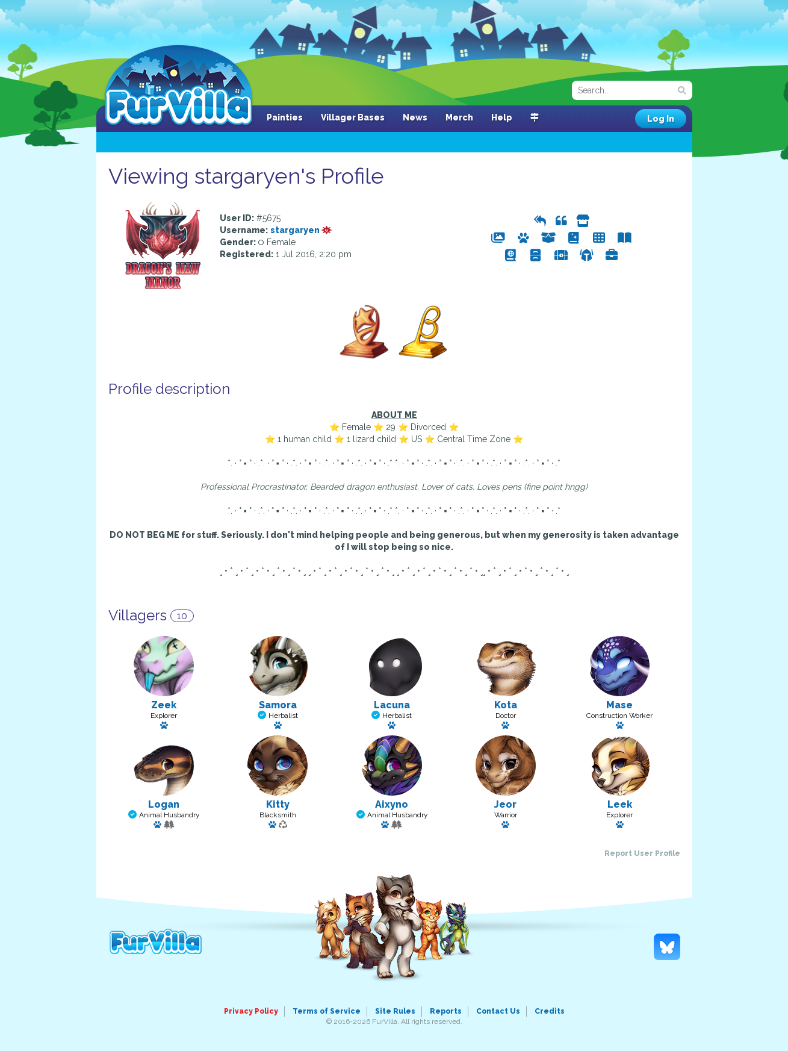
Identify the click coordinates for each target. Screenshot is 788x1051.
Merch (459, 117)
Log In (660, 118)
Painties (285, 117)
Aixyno (391, 804)
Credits (550, 1011)
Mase (619, 705)
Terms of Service (327, 1011)
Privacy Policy (251, 1011)
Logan (163, 804)
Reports (446, 1011)
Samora (278, 705)
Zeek (163, 705)
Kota (505, 705)
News (415, 117)
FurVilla (178, 86)
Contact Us (498, 1011)
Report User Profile (642, 853)
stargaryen (301, 230)
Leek (619, 804)
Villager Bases (353, 117)
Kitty (278, 804)
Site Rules (395, 1011)
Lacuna (392, 705)
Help (501, 117)
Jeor (505, 804)
